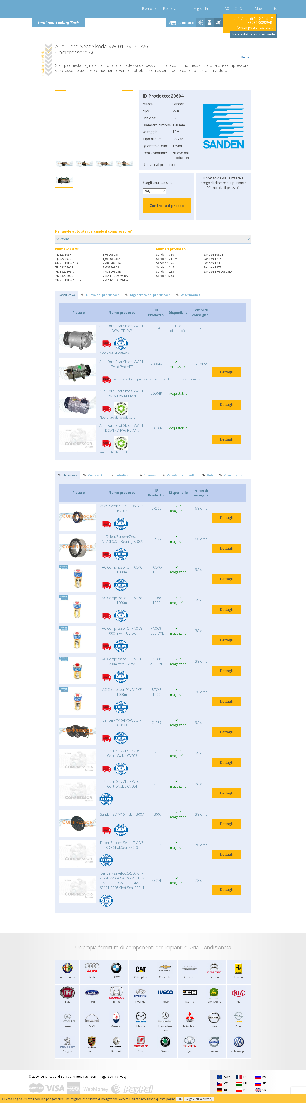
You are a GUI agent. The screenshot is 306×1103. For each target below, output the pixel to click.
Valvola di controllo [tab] (179, 475)
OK (180, 1099)
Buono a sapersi (175, 8)
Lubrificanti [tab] (122, 475)
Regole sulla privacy (112, 1077)
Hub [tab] (207, 475)
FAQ (226, 8)
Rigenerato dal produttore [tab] (147, 295)
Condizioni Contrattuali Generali (74, 1077)
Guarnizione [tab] (230, 475)
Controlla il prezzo (167, 205)
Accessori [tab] (67, 475)
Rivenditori (150, 8)
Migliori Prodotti (205, 8)
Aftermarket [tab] (188, 295)
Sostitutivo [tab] (66, 295)
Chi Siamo (242, 8)
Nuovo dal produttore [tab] (100, 295)
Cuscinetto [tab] (93, 475)
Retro (245, 51)
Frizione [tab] (147, 475)
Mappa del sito (266, 8)
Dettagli (226, 372)
